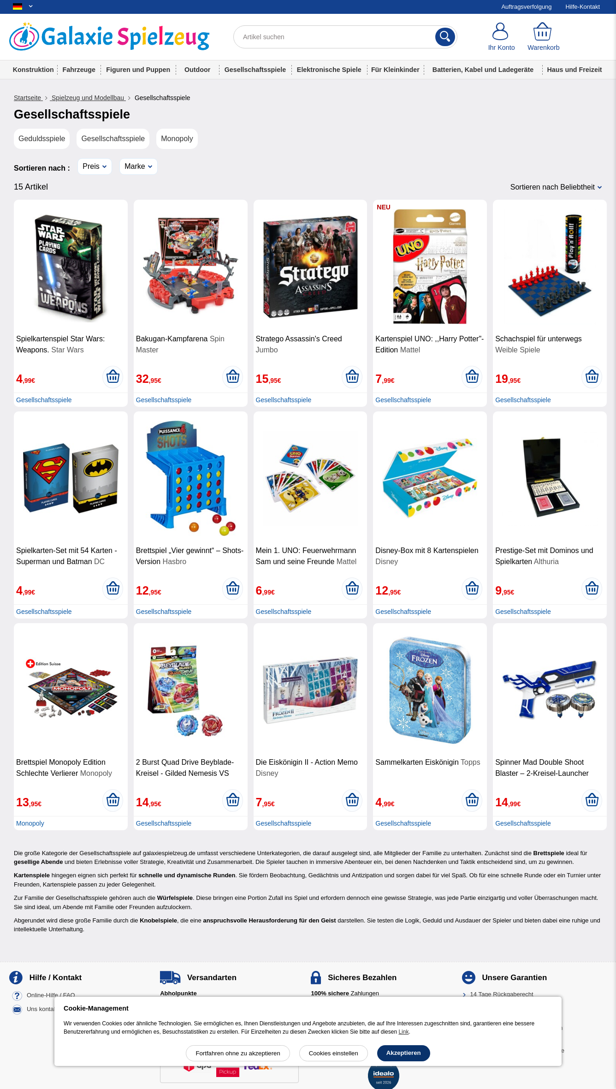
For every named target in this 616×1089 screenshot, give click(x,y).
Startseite (28, 97)
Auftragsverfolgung (526, 6)
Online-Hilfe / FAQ (51, 995)
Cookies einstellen (333, 1053)
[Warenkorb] (543, 37)
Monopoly (177, 139)
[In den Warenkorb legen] (112, 377)
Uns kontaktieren (49, 1009)
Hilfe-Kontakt (583, 6)
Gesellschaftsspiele (255, 69)
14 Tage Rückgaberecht (501, 994)
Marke (134, 166)
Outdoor (197, 69)
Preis (91, 166)
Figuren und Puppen (138, 69)
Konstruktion (33, 69)
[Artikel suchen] (345, 36)
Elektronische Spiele (329, 69)
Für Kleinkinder (395, 69)
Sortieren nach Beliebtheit (552, 187)
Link (403, 1032)
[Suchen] (445, 37)
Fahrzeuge (79, 69)
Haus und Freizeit (574, 69)
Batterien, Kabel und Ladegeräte (482, 69)
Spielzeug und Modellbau (88, 97)
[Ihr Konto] (501, 37)
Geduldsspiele (41, 139)
